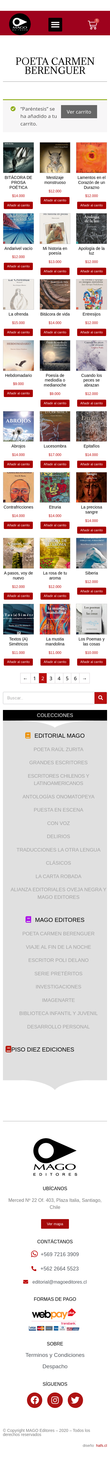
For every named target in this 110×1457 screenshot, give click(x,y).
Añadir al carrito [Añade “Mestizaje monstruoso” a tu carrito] (55, 200)
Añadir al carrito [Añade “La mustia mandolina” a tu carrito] (55, 662)
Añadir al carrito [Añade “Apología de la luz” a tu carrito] (91, 271)
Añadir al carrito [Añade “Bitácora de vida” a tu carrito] (55, 332)
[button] (55, 25)
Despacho (55, 1366)
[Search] (100, 698)
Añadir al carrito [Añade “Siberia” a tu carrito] (91, 591)
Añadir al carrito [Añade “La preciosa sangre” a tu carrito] (91, 530)
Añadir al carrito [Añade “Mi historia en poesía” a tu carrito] (55, 271)
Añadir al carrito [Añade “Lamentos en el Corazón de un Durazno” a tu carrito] (91, 205)
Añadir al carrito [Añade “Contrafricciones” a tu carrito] (18, 525)
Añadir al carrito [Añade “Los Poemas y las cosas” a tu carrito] (91, 662)
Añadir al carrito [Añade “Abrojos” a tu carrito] (18, 464)
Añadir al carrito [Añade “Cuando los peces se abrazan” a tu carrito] (91, 403)
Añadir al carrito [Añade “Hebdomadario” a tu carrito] (18, 393)
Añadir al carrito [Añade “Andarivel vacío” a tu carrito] (18, 266)
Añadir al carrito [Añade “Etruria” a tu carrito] (55, 525)
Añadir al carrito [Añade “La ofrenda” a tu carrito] (18, 332)
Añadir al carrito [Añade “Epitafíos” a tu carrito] (91, 464)
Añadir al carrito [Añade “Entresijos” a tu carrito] (91, 332)
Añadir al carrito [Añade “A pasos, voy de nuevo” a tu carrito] (18, 596)
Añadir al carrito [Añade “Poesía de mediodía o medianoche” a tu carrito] (55, 403)
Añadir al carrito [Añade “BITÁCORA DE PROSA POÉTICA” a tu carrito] (18, 205)
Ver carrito (79, 111)
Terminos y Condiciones (55, 1355)
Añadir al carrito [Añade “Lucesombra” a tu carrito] (55, 464)
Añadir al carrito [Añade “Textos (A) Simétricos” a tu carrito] (18, 662)
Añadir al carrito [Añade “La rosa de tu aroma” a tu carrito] (55, 596)
